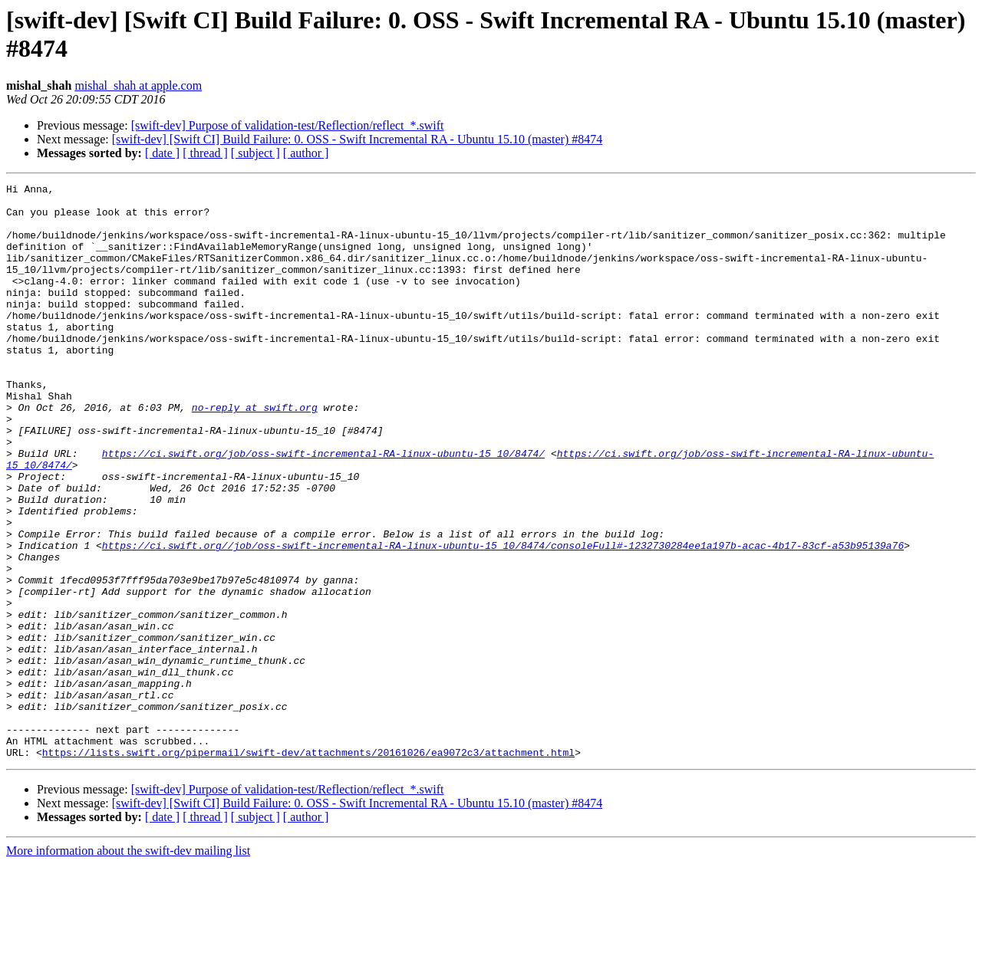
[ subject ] (255, 152)
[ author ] (306, 152)
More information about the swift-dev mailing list (128, 965)
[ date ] (162, 152)
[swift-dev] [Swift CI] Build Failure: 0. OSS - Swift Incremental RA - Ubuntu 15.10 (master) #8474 (357, 139)
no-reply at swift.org (255, 453)
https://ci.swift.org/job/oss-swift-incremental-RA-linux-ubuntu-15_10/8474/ (323, 508)
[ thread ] (205, 152)
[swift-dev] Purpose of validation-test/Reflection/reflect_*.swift (287, 125)
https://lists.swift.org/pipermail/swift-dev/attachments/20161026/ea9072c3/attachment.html (308, 867)
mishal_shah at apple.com (138, 85)
